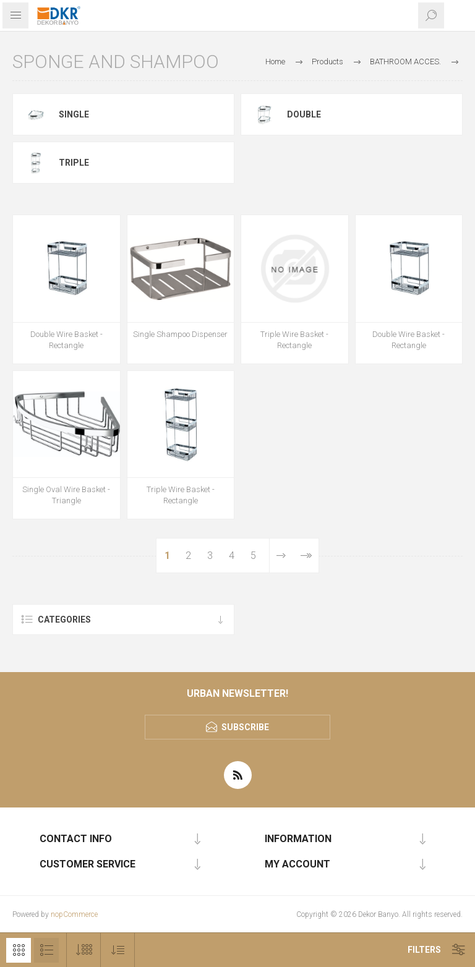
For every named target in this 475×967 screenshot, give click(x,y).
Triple (74, 163)
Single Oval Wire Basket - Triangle (66, 495)
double (304, 114)
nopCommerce (74, 914)
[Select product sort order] (118, 950)
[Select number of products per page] (84, 950)
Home (275, 61)
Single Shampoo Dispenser (180, 334)
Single (74, 114)
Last (306, 556)
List (46, 950)
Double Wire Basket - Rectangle (66, 340)
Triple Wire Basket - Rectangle (294, 340)
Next (281, 556)
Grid (18, 950)
